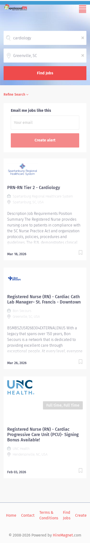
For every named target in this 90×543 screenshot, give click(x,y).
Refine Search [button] (14, 94)
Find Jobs (45, 73)
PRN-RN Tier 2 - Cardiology (33, 187)
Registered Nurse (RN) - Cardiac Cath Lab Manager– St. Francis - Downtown (44, 299)
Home (11, 515)
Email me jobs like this (31, 110)
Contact (28, 515)
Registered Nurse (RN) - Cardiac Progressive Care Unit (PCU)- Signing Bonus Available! (43, 435)
